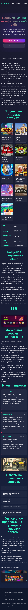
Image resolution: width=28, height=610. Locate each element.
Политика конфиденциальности (14, 595)
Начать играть (14, 40)
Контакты (20, 599)
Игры (12, 3)
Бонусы (18, 3)
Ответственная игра (10, 599)
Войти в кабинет (14, 46)
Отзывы (24, 3)
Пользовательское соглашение (14, 592)
